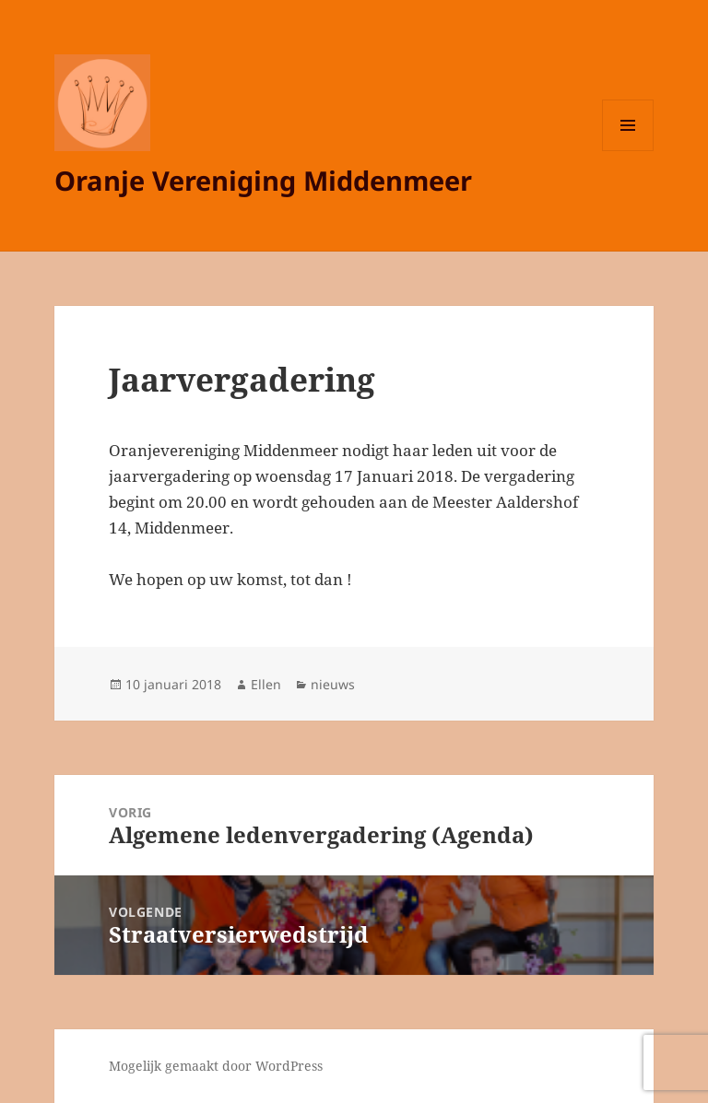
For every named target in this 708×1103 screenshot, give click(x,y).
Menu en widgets (628, 150)
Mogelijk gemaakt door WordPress (216, 1065)
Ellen (266, 684)
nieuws (333, 684)
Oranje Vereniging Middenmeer (263, 180)
